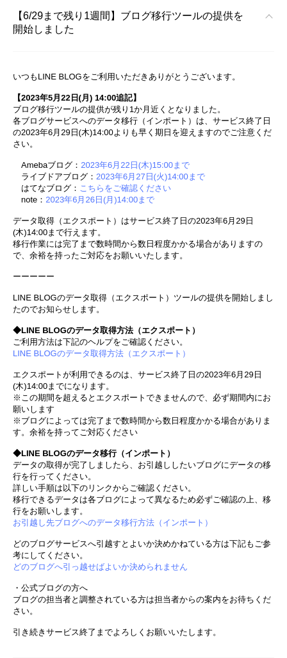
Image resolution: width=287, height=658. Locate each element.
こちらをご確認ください (125, 188)
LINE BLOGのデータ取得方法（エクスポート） (101, 353)
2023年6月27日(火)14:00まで (150, 176)
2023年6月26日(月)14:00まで (99, 199)
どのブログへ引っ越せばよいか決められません (100, 567)
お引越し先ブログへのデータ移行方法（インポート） (113, 522)
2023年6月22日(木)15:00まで (135, 165)
